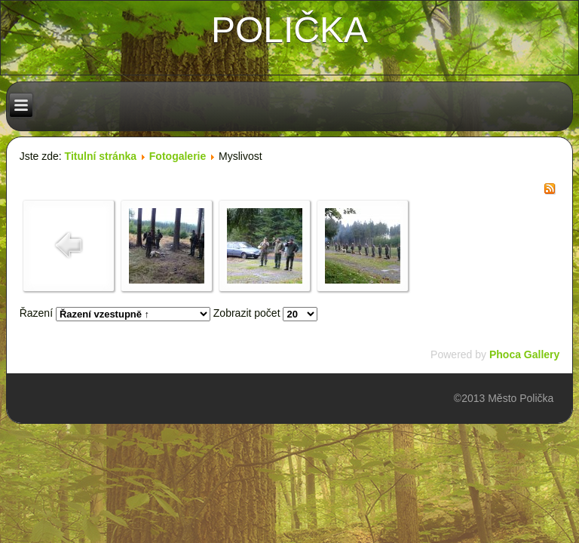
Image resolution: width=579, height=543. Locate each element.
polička (289, 30)
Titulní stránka (100, 156)
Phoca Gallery (524, 354)
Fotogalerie (177, 156)
